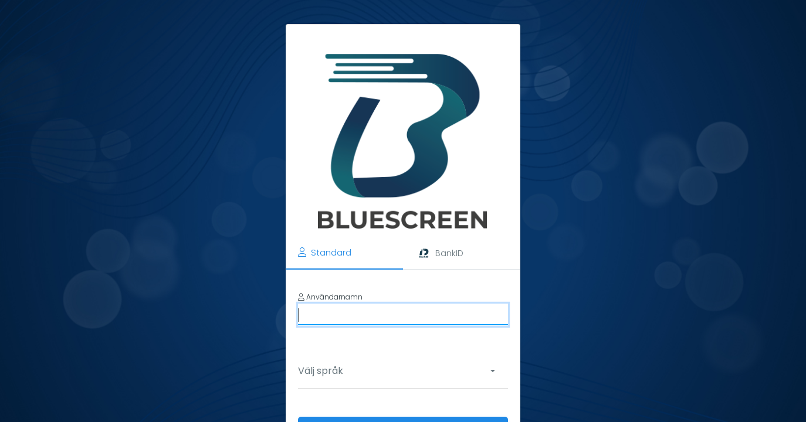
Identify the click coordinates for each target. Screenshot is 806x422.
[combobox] (400, 371)
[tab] (344, 253)
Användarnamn (330, 297)
